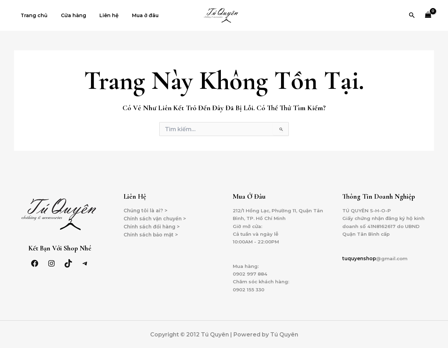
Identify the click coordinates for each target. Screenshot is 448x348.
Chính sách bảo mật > (152, 235)
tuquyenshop (359, 259)
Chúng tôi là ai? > (146, 210)
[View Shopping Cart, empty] (428, 15)
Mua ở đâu (133, 15)
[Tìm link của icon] (412, 15)
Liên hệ (100, 15)
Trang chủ (32, 15)
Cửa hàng (68, 15)
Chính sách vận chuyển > (156, 218)
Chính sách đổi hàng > (153, 226)
